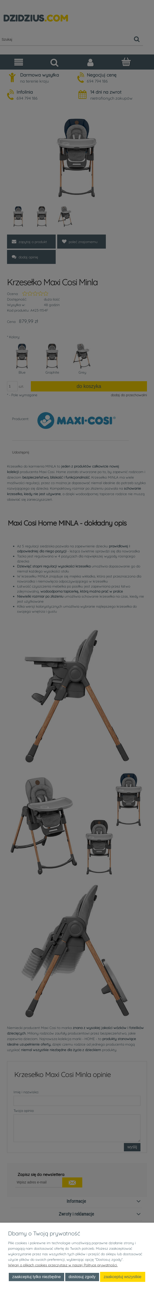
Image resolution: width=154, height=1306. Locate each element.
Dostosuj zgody (81, 1276)
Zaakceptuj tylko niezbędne (36, 1276)
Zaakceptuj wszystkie (122, 1276)
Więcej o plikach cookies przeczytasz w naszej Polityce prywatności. (63, 1265)
